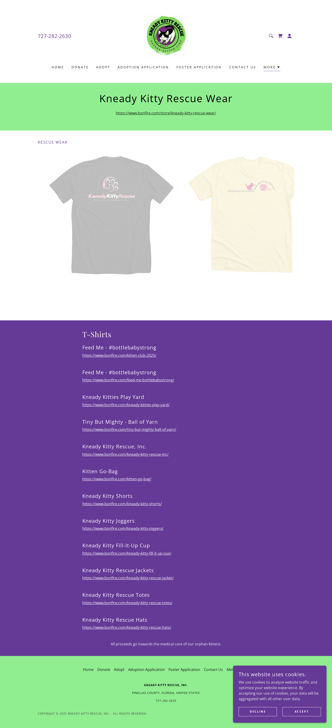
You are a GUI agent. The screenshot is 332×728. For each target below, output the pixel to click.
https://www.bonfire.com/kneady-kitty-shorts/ (122, 503)
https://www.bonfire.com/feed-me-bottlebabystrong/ (128, 380)
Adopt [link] (103, 67)
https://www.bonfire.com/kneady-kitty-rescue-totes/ (127, 602)
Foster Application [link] (199, 67)
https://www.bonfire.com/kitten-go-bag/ (116, 478)
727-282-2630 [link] (54, 35)
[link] (166, 35)
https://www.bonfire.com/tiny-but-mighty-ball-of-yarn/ (129, 429)
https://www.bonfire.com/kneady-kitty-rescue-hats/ (126, 627)
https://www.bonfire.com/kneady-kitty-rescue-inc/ (125, 454)
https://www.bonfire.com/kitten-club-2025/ (119, 355)
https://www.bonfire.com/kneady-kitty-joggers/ (122, 528)
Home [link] (58, 67)
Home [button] (88, 669)
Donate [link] (80, 67)
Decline (259, 711)
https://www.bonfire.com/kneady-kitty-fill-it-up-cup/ (126, 553)
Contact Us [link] (242, 67)
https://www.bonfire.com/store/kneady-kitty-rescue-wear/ (166, 113)
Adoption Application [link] (143, 67)
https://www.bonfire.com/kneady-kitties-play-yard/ (126, 404)
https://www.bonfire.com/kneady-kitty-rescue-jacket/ (128, 577)
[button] (289, 36)
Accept (302, 711)
